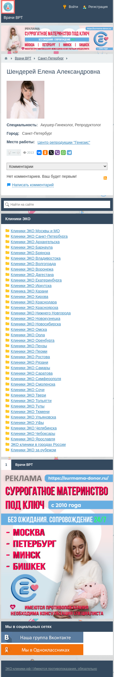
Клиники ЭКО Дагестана (32, 274)
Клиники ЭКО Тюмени (30, 411)
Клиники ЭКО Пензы (29, 346)
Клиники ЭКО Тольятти (31, 400)
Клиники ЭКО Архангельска (35, 242)
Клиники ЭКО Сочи (27, 390)
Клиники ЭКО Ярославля (33, 439)
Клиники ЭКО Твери (28, 395)
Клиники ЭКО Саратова (32, 373)
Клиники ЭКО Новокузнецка (35, 318)
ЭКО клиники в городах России (38, 444)
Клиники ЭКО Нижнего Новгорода (41, 313)
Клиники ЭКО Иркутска (31, 285)
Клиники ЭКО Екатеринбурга (36, 280)
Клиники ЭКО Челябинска (34, 428)
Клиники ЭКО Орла (28, 335)
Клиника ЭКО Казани (29, 291)
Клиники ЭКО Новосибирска (36, 324)
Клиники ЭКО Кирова (29, 296)
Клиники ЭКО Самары (30, 368)
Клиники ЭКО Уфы (27, 422)
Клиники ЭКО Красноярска (34, 307)
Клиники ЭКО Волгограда (33, 264)
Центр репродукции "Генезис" (64, 142)
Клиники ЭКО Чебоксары (33, 433)
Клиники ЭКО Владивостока (36, 258)
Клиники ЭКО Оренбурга (33, 340)
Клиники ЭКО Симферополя (36, 379)
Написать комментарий (33, 185)
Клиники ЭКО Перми (29, 351)
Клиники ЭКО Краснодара (34, 302)
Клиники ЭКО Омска (29, 329)
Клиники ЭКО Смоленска (33, 384)
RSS (105, 178)
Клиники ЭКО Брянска (30, 253)
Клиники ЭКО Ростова (30, 357)
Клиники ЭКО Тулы (27, 406)
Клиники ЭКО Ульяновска (33, 417)
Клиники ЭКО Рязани (29, 362)
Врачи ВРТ (24, 465)
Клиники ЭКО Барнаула (32, 247)
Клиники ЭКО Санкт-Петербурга (39, 236)
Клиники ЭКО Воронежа (32, 269)
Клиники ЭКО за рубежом (33, 450)
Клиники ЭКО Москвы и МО (35, 231)
